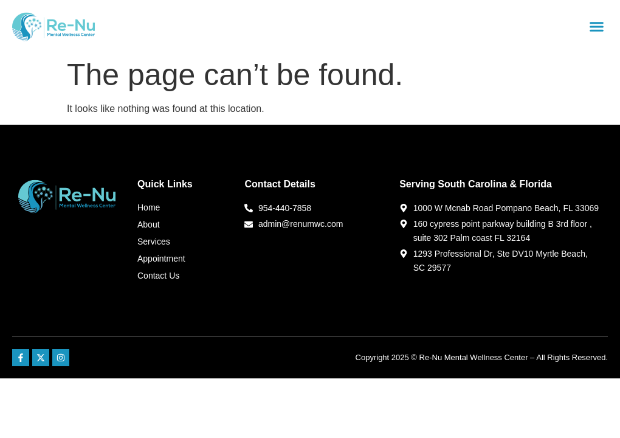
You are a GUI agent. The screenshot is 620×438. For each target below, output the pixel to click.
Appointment (161, 258)
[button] (596, 26)
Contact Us (158, 275)
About (148, 224)
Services (153, 241)
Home (148, 207)
